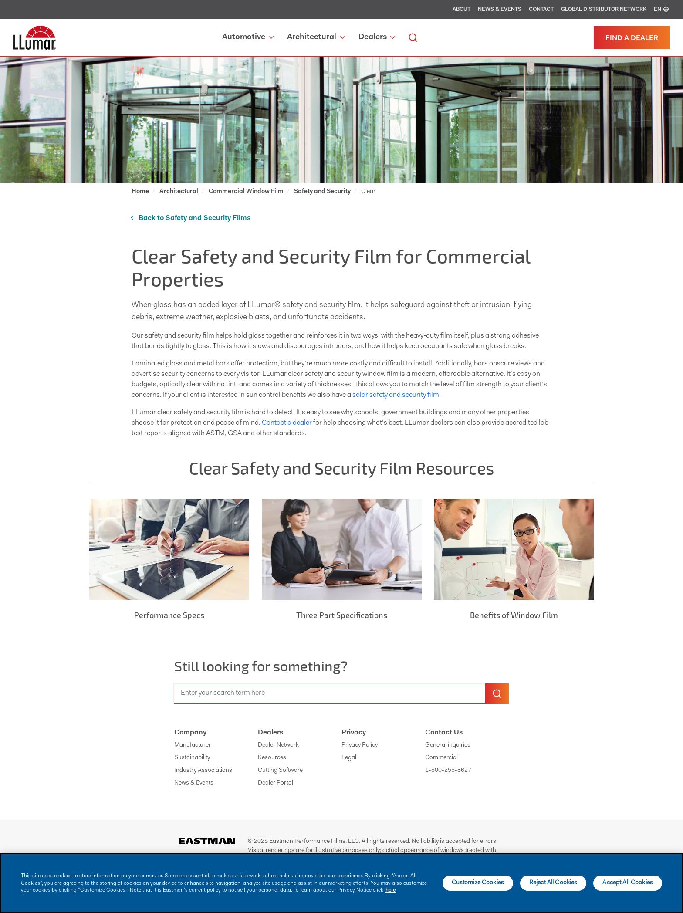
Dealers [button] (376, 37)
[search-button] (497, 693)
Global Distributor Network (603, 9)
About (461, 9)
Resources (272, 758)
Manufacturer (192, 745)
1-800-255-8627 (448, 771)
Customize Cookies (478, 883)
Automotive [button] (248, 37)
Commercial (441, 758)
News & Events (499, 9)
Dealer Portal (275, 783)
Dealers (270, 732)
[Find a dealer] (632, 37)
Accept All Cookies (627, 883)
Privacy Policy (360, 745)
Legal (349, 758)
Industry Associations (203, 771)
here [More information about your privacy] (390, 890)
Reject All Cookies (553, 883)
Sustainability (192, 758)
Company (190, 732)
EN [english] (662, 9)
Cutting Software (280, 771)
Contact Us (444, 732)
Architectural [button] (316, 37)
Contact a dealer (287, 422)
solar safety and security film (395, 395)
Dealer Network (278, 745)
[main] (341, 883)
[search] (413, 38)
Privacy (354, 732)
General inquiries (447, 745)
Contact (541, 9)
